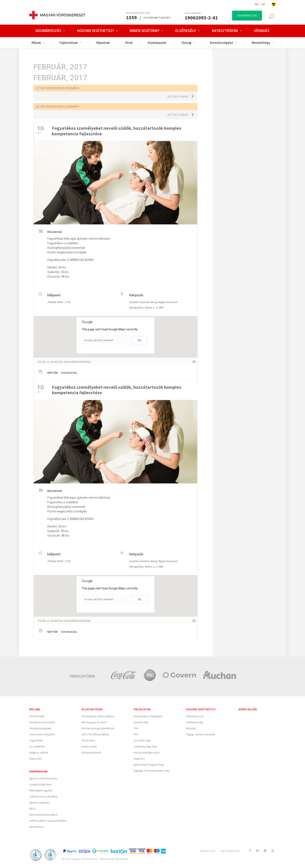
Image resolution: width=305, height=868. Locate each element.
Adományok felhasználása (97, 716)
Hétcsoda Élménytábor (43, 814)
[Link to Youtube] (272, 850)
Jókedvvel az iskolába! (43, 796)
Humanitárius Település (148, 716)
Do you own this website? (98, 340)
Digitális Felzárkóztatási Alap (152, 770)
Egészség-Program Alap (149, 764)
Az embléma (37, 746)
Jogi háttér (36, 740)
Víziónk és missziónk (42, 722)
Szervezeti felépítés (42, 734)
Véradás (191, 728)
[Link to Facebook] (250, 850)
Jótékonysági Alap (145, 746)
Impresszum (207, 851)
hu (256, 4)
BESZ (32, 808)
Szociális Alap (142, 740)
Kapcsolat (35, 758)
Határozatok (89, 746)
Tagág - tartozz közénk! (200, 734)
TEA (136, 728)
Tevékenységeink (40, 728)
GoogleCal (69, 373)
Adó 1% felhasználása (95, 734)
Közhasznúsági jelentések (97, 728)
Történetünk (36, 716)
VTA (136, 734)
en (263, 4)
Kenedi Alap (141, 722)
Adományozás (195, 716)
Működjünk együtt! (40, 790)
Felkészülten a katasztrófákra (48, 821)
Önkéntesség (194, 722)
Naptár (52, 373)
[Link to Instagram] (265, 850)
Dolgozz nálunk (38, 752)
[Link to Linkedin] (257, 850)
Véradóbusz (36, 827)
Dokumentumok (91, 752)
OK (139, 340)
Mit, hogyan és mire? (94, 722)
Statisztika (88, 740)
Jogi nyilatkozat (229, 851)
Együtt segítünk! (39, 802)
